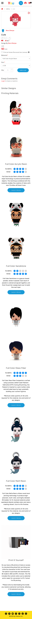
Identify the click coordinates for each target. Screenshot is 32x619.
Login (3, 81)
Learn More (16, 190)
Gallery (8, 9)
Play (21, 3)
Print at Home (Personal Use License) (16, 52)
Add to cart (23, 70)
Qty (2, 70)
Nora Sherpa (10, 30)
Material (4, 55)
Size (3, 62)
